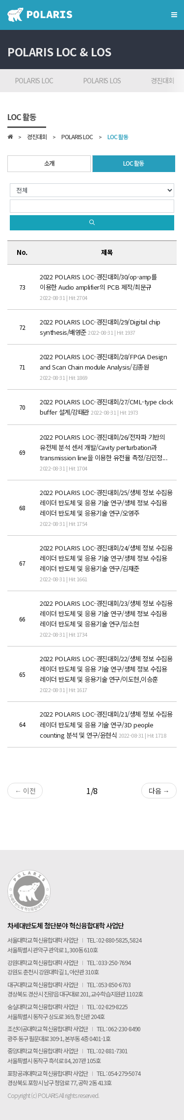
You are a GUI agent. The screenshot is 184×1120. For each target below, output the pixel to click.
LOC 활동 (117, 137)
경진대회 (37, 137)
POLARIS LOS (102, 80)
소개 (49, 163)
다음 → (159, 791)
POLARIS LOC (34, 80)
